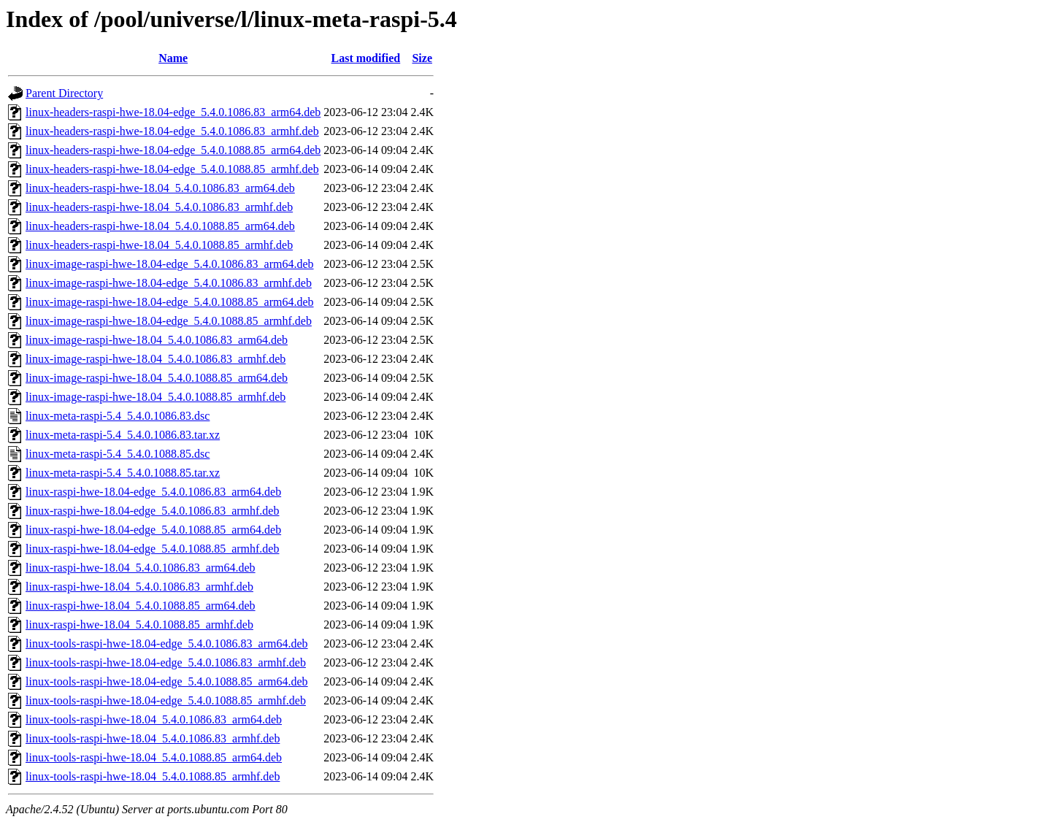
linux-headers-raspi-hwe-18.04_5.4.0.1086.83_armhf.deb (159, 207)
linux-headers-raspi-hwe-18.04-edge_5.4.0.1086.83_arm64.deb (173, 112)
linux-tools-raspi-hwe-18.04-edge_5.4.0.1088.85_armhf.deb (166, 700)
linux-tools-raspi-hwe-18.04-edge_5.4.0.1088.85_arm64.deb (167, 681)
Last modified (366, 58)
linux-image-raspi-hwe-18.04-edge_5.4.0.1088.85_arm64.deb (170, 302)
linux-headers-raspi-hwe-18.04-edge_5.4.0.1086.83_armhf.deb (172, 131)
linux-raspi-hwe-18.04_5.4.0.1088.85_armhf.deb (139, 624)
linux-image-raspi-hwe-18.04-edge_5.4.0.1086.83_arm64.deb (170, 264)
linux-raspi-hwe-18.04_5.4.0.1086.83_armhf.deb (139, 586)
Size (422, 58)
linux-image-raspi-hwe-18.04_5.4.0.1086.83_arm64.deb (157, 340)
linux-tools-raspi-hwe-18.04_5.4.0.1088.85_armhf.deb (153, 776)
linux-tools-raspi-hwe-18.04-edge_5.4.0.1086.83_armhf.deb (166, 662)
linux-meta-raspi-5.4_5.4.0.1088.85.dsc (118, 454)
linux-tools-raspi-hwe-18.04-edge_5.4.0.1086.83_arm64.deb (167, 643)
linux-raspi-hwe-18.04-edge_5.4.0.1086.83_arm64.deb (153, 491)
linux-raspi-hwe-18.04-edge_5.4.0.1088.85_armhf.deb (152, 548)
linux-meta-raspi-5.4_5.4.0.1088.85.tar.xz (123, 472)
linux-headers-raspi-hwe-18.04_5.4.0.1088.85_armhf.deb (159, 245)
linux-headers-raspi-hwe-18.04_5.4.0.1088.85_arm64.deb (160, 226)
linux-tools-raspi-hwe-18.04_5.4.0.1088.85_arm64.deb (154, 757)
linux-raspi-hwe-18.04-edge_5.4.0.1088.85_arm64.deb (153, 529)
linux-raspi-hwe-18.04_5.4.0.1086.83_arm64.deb (141, 567)
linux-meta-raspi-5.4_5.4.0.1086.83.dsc (118, 416)
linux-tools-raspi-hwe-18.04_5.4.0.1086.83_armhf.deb (153, 738)
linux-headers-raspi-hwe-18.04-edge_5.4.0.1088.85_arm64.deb (173, 150)
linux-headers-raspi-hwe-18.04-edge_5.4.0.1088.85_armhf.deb (172, 169)
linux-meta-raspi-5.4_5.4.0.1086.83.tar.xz (123, 435)
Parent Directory (64, 93)
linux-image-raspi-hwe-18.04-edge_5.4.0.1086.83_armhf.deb (169, 283)
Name (173, 58)
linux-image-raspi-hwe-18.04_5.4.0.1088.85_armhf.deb (155, 397)
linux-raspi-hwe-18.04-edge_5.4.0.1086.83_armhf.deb (152, 510)
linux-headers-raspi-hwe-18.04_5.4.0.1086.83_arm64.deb (160, 188)
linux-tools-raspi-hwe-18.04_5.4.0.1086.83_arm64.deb (154, 719)
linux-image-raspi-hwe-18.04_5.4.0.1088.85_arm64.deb (157, 378)
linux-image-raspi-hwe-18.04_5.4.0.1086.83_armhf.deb (155, 359)
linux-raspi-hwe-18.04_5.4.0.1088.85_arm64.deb (141, 605)
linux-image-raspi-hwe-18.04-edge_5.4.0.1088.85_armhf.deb (169, 321)
